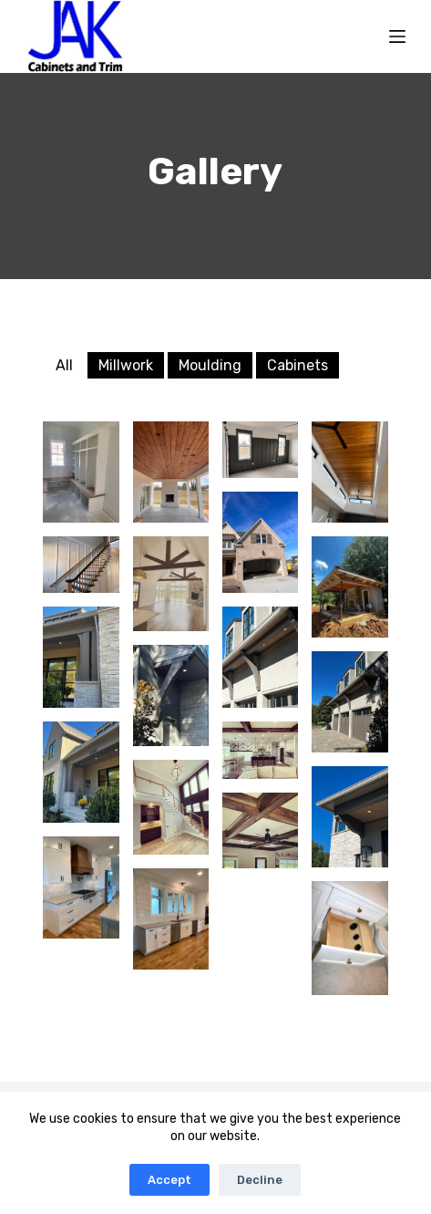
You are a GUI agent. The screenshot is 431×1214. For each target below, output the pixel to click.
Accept (169, 1180)
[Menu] (397, 36)
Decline (259, 1180)
